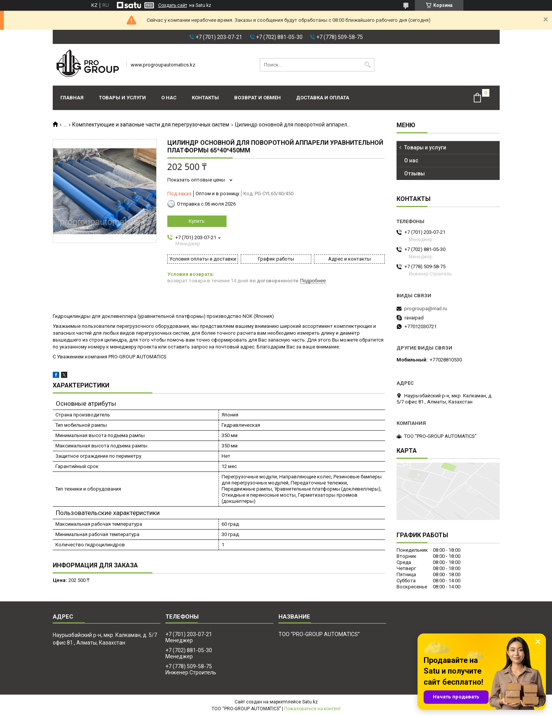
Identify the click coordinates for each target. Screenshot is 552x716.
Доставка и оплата (322, 97)
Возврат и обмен (257, 97)
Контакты (205, 97)
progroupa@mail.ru (425, 308)
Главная (72, 97)
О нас (168, 97)
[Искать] (367, 64)
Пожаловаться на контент (312, 708)
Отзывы (414, 173)
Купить (197, 221)
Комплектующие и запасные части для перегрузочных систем (150, 124)
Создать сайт (172, 5)
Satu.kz (310, 702)
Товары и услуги (122, 97)
